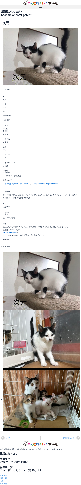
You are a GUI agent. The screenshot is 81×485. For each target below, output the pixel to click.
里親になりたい (9, 453)
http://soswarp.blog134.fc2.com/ (46, 184)
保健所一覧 (6, 467)
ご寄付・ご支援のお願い (14, 462)
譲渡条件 (5, 459)
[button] (40, 7)
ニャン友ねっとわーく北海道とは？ (21, 470)
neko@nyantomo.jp (10, 232)
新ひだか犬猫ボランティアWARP (17, 184)
